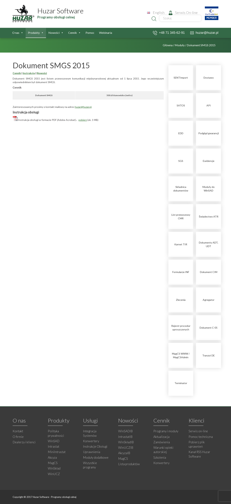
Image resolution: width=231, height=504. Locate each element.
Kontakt (18, 431)
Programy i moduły (165, 431)
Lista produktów (129, 464)
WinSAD (53, 441)
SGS (180, 160)
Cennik (17, 73)
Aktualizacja (161, 437)
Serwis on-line (198, 431)
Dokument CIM (208, 271)
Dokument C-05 (208, 327)
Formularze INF (180, 271)
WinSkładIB (126, 442)
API (208, 105)
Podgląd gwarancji (208, 133)
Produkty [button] (36, 33)
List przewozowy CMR (180, 216)
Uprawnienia (91, 452)
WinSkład (54, 468)
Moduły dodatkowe (95, 457)
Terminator (181, 383)
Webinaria (105, 32)
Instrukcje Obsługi (95, 446)
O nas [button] (17, 33)
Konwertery (91, 441)
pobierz (83, 119)
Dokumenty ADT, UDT (208, 244)
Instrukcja (29, 73)
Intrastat (53, 446)
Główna (168, 45)
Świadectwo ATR (208, 216)
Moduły (180, 45)
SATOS (181, 105)
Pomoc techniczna (201, 437)
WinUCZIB (125, 447)
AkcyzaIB (124, 453)
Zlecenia (181, 299)
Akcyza (52, 457)
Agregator (208, 299)
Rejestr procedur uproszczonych (180, 327)
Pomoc (90, 32)
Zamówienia (161, 442)
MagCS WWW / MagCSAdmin (181, 355)
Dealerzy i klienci (24, 442)
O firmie (18, 437)
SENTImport (181, 77)
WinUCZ (54, 474)
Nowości (56, 33)
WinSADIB (125, 431)
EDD (180, 133)
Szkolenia (159, 457)
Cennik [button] (74, 33)
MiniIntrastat (57, 452)
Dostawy (209, 77)
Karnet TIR (180, 244)
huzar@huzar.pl (204, 33)
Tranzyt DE (208, 355)
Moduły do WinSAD (208, 188)
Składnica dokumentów (180, 188)
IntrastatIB (125, 437)
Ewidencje (208, 160)
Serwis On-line (183, 12)
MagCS (53, 463)
